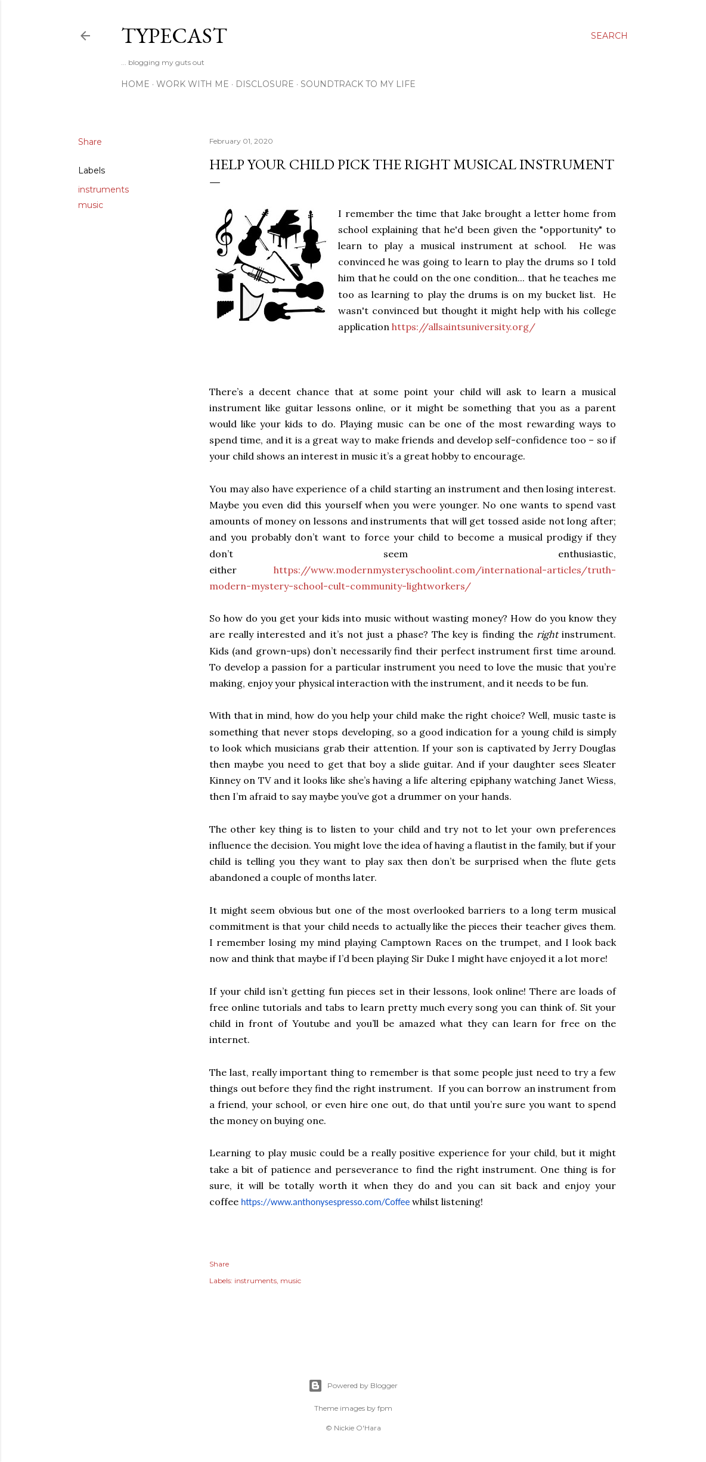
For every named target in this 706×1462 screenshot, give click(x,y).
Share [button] (90, 141)
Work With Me (192, 84)
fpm (384, 1408)
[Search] (609, 35)
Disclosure (265, 84)
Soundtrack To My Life (358, 84)
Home (135, 84)
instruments (103, 189)
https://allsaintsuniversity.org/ (463, 327)
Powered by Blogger (353, 1386)
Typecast (174, 35)
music (90, 205)
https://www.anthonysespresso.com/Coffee (325, 1202)
